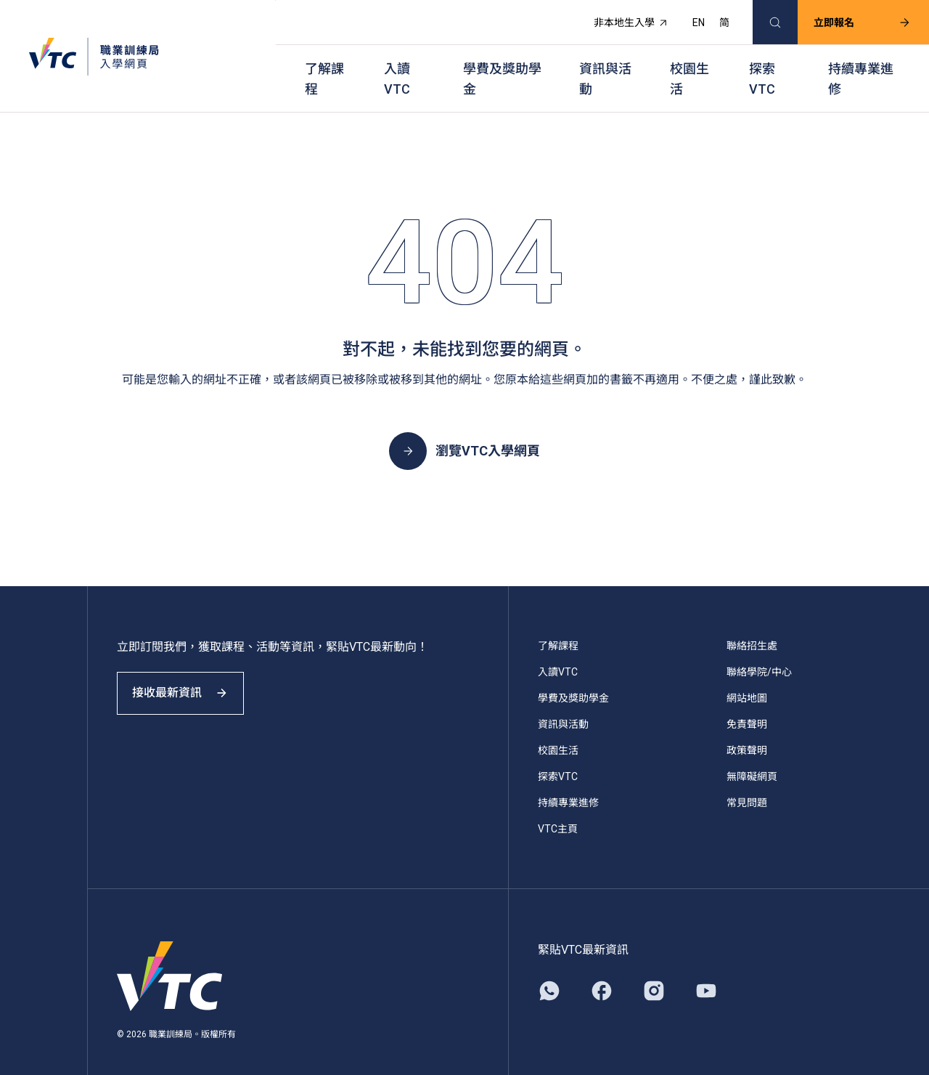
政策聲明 (747, 732)
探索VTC (762, 66)
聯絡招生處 (752, 627)
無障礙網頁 (752, 758)
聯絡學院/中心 (759, 654)
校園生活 (689, 66)
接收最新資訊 (189, 685)
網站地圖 (747, 680)
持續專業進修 (860, 66)
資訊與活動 (605, 66)
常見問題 (747, 784)
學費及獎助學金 (502, 66)
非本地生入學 (620, 19)
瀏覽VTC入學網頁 (464, 433)
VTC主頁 (558, 810)
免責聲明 (747, 706)
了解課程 (324, 66)
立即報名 (851, 18)
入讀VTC (397, 66)
